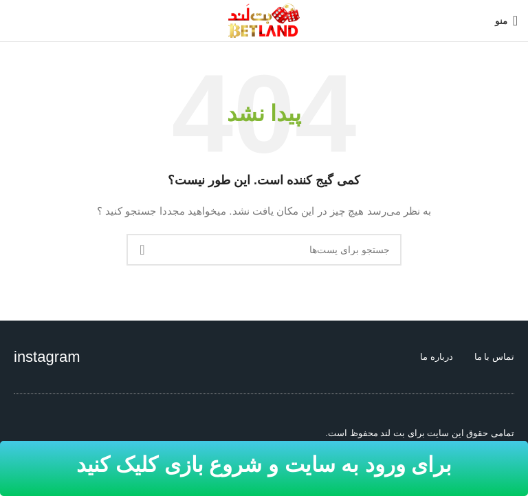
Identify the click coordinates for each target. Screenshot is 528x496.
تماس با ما (494, 357)
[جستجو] (264, 250)
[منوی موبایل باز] (506, 20)
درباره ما (436, 357)
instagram (47, 356)
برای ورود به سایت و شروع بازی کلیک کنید (264, 465)
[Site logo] (264, 19)
